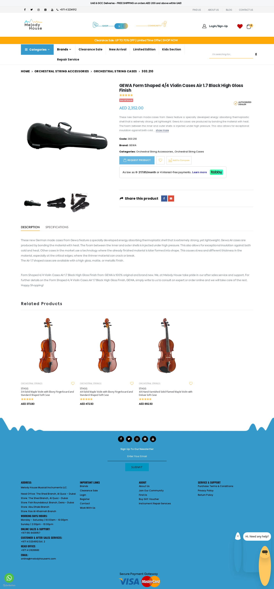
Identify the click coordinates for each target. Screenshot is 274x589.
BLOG (229, 9)
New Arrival (118, 49)
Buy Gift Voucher (149, 499)
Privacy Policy (205, 490)
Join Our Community (151, 490)
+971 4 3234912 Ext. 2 (33, 541)
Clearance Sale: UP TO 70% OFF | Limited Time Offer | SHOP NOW (136, 40)
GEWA (132, 145)
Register (85, 499)
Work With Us (87, 507)
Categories (35, 49)
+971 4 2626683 (30, 550)
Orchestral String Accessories (61, 71)
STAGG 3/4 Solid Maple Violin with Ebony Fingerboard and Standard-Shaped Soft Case (47, 392)
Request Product (139, 160)
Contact (85, 503)
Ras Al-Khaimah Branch (42, 511)
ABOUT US (213, 9)
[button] (250, 25)
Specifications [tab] (56, 227)
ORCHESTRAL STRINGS (31, 383)
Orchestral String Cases (115, 71)
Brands (62, 49)
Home (25, 71)
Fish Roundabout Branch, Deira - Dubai (51, 502)
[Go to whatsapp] (9, 578)
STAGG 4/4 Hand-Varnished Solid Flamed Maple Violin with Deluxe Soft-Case (165, 392)
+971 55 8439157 (30, 532)
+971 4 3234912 (66, 9)
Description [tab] (30, 227)
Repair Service (68, 59)
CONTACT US (246, 9)
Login (83, 495)
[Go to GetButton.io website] (9, 585)
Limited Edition (144, 49)
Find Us (143, 495)
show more (162, 130)
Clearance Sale (90, 49)
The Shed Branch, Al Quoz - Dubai (56, 493)
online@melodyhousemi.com (38, 558)
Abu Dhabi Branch (38, 507)
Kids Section (171, 49)
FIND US (197, 9)
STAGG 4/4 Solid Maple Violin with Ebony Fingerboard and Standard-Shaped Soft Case (106, 392)
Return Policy (205, 495)
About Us (144, 486)
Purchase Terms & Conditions (215, 486)
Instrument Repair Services (155, 503)
